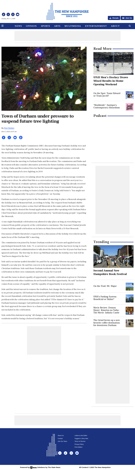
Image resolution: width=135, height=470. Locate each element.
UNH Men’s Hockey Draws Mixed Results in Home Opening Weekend (110, 80)
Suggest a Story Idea (81, 438)
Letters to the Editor (81, 435)
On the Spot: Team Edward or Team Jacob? (106, 94)
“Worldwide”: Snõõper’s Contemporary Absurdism (106, 106)
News (18, 26)
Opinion (31, 26)
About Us (61, 435)
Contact (60, 438)
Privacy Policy (79, 444)
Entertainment (96, 26)
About (115, 26)
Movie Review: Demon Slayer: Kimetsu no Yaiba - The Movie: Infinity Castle (106, 310)
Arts (57, 26)
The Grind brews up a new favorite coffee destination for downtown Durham (106, 323)
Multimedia (72, 26)
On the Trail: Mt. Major (105, 286)
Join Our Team (62, 441)
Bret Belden (9, 128)
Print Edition (78, 447)
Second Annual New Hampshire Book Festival (110, 272)
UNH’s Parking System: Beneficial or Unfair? (105, 298)
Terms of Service (80, 441)
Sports (45, 26)
